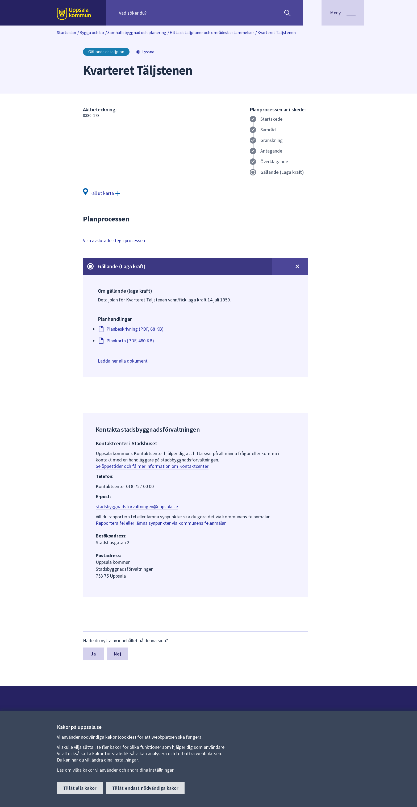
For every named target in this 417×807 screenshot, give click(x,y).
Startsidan (66, 32)
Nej (117, 654)
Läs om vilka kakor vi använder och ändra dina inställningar (115, 770)
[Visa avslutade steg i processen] (117, 240)
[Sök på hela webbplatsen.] (153, 13)
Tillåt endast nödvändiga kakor (145, 788)
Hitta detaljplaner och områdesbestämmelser (212, 32)
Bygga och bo (92, 32)
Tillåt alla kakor (79, 788)
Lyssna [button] (148, 51)
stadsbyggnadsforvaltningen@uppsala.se (137, 506)
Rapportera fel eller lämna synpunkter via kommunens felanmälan (161, 523)
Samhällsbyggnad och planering (136, 32)
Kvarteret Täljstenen (276, 32)
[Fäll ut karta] (101, 192)
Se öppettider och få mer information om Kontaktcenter (152, 466)
